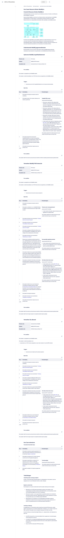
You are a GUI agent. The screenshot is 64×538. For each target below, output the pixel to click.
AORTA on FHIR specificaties (28, 6)
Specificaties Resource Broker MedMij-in (46, 6)
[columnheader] (20, 92)
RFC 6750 (44, 122)
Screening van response (27, 297)
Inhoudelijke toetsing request (28, 223)
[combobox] (55, 2)
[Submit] (49, 2)
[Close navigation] (15, 6)
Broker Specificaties (36, 6)
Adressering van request (27, 236)
